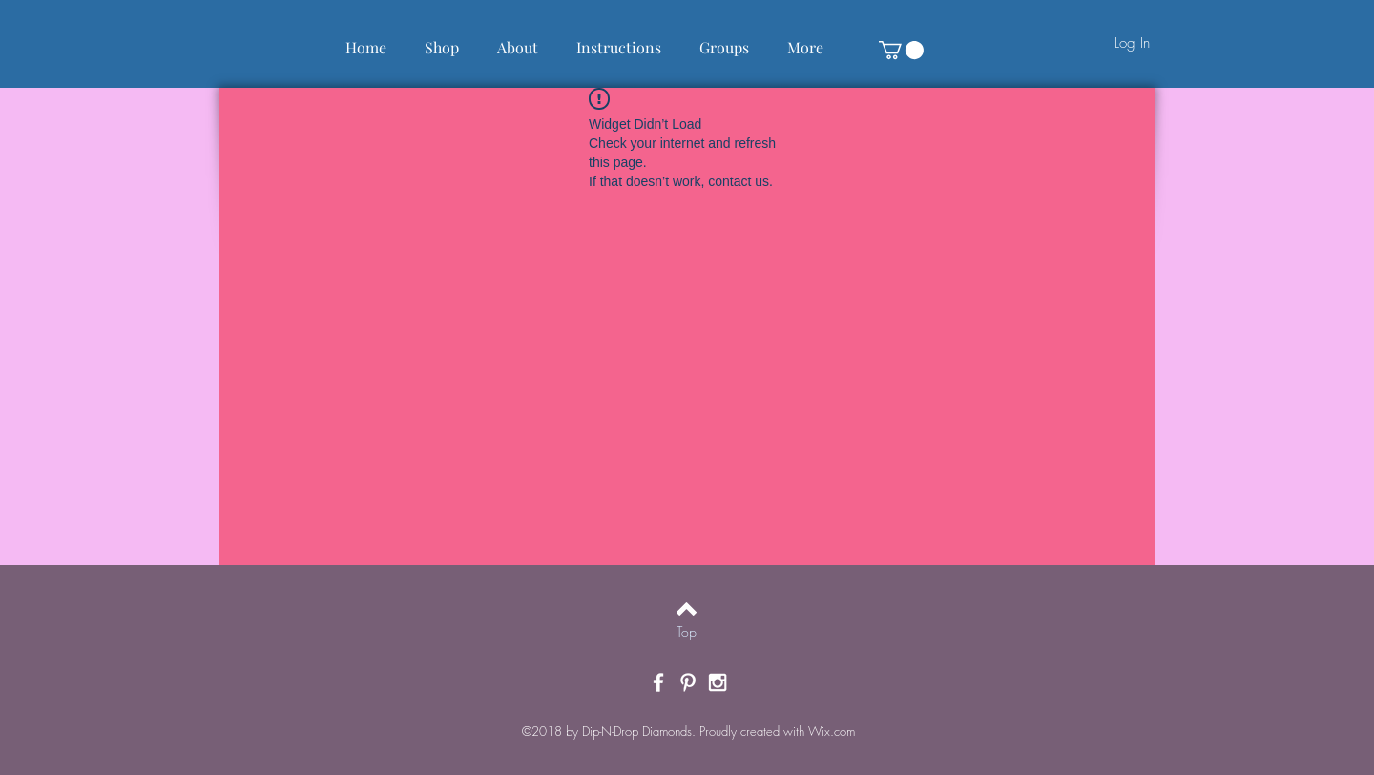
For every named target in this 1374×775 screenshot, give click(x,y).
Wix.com (831, 731)
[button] (901, 50)
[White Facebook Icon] (658, 682)
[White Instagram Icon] (717, 682)
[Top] (686, 631)
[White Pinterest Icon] (688, 682)
